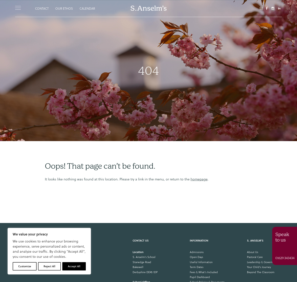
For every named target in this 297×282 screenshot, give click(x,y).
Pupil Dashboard (200, 277)
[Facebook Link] (261, 8)
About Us (252, 252)
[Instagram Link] (273, 8)
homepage (199, 179)
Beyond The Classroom (260, 272)
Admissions (197, 252)
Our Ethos (64, 8)
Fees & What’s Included (204, 272)
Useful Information (201, 262)
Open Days (196, 257)
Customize (24, 266)
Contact (42, 8)
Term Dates (196, 267)
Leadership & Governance (262, 262)
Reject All (49, 266)
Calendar (87, 8)
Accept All (74, 266)
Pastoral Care (255, 257)
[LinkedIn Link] (279, 8)
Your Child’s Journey (259, 267)
